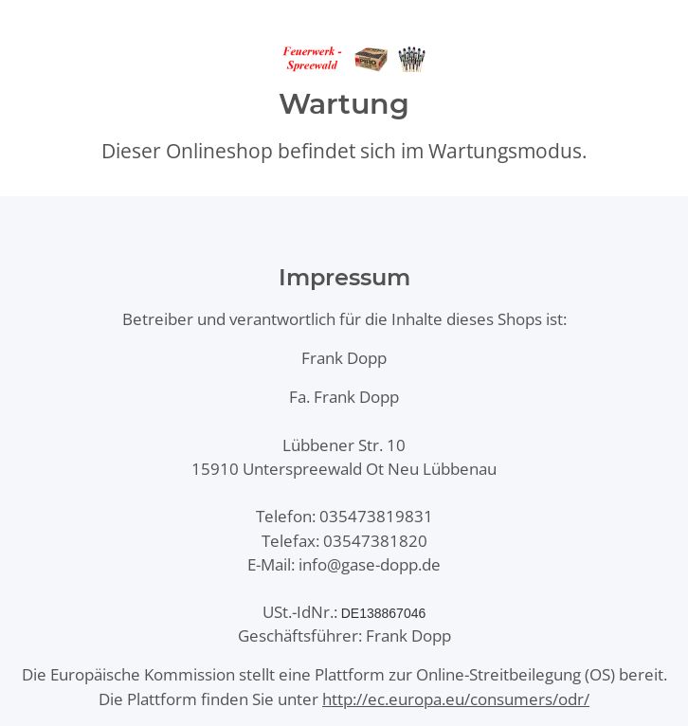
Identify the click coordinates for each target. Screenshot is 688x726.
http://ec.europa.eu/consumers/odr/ (455, 699)
